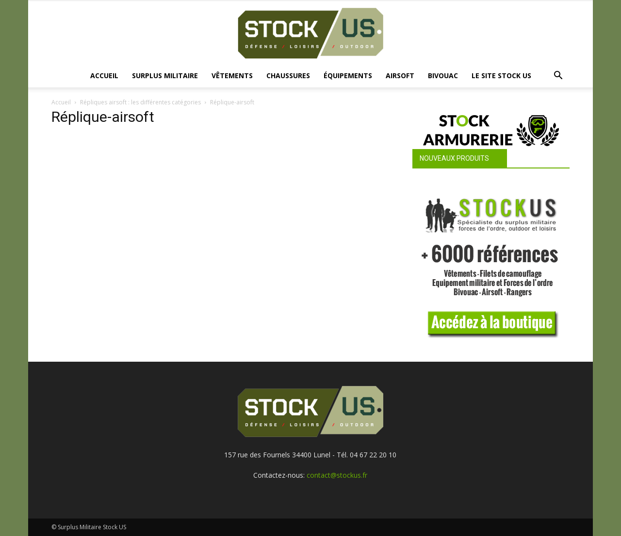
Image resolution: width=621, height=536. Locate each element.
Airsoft (400, 75)
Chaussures (288, 75)
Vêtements (232, 75)
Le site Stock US (501, 75)
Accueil (104, 75)
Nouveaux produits (454, 158)
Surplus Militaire (165, 75)
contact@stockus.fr (337, 475)
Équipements (348, 75)
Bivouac (443, 75)
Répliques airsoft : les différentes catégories (140, 102)
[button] (558, 76)
